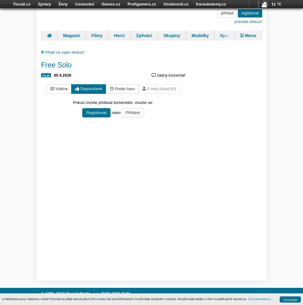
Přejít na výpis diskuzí (62, 52)
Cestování (84, 4)
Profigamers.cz (141, 4)
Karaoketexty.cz (211, 4)
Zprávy (44, 4)
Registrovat (96, 112)
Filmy (97, 35)
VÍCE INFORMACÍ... (260, 299)
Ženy (63, 4)
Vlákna (59, 88)
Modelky (200, 35)
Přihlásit (133, 112)
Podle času (122, 88)
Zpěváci (144, 35)
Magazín (71, 35)
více (253, 4)
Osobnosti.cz (176, 4)
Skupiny (171, 35)
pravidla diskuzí (248, 21)
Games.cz (111, 4)
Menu (248, 35)
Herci (119, 35)
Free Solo (56, 65)
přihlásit (227, 13)
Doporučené (88, 88)
